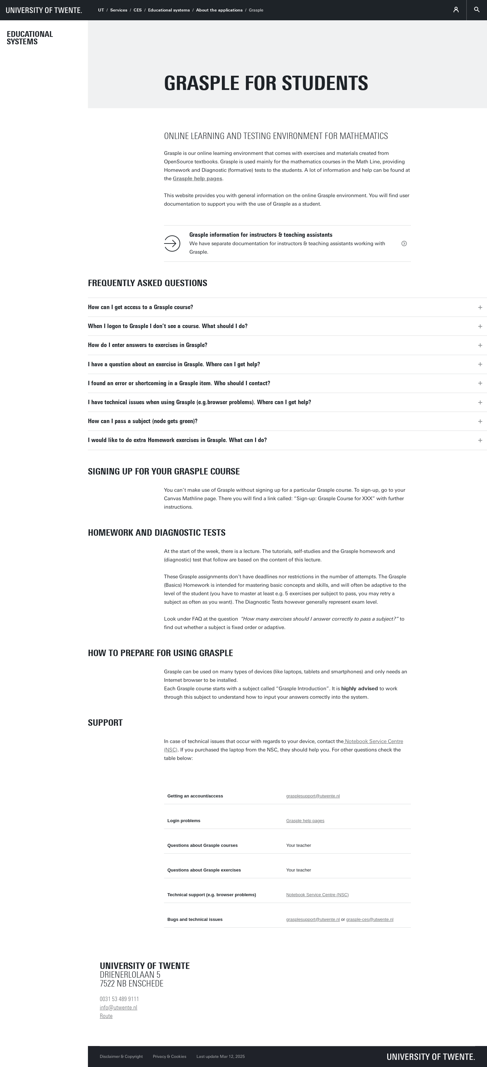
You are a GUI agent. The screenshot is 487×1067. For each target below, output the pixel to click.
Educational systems (169, 10)
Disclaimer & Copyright (121, 1056)
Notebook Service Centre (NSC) (317, 894)
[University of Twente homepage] (44, 10)
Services (118, 10)
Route (106, 1016)
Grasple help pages (305, 820)
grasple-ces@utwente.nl (370, 919)
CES (138, 10)
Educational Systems (30, 37)
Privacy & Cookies (169, 1056)
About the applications (219, 10)
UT (101, 10)
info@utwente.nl (118, 1007)
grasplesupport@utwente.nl (313, 795)
